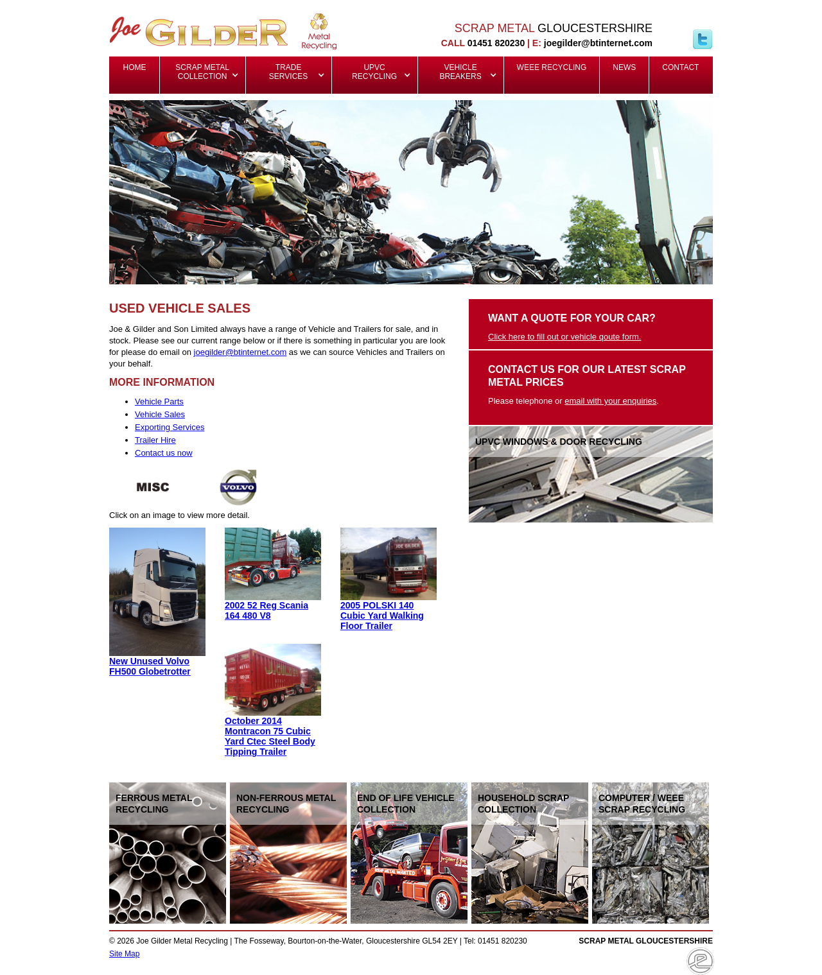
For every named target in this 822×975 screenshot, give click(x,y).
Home (134, 67)
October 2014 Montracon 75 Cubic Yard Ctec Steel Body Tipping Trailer (270, 736)
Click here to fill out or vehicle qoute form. (564, 336)
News (624, 67)
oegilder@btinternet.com (240, 352)
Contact (680, 67)
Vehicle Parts (159, 401)
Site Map (124, 953)
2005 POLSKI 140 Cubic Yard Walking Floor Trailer (382, 615)
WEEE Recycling (552, 67)
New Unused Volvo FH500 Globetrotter (150, 666)
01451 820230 (496, 43)
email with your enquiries (610, 401)
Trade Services (288, 72)
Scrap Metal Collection (203, 72)
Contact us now (164, 453)
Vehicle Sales (160, 414)
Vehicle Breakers (460, 72)
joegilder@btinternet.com (598, 43)
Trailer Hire (155, 440)
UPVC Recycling (374, 72)
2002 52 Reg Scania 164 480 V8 (266, 610)
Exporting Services (169, 427)
